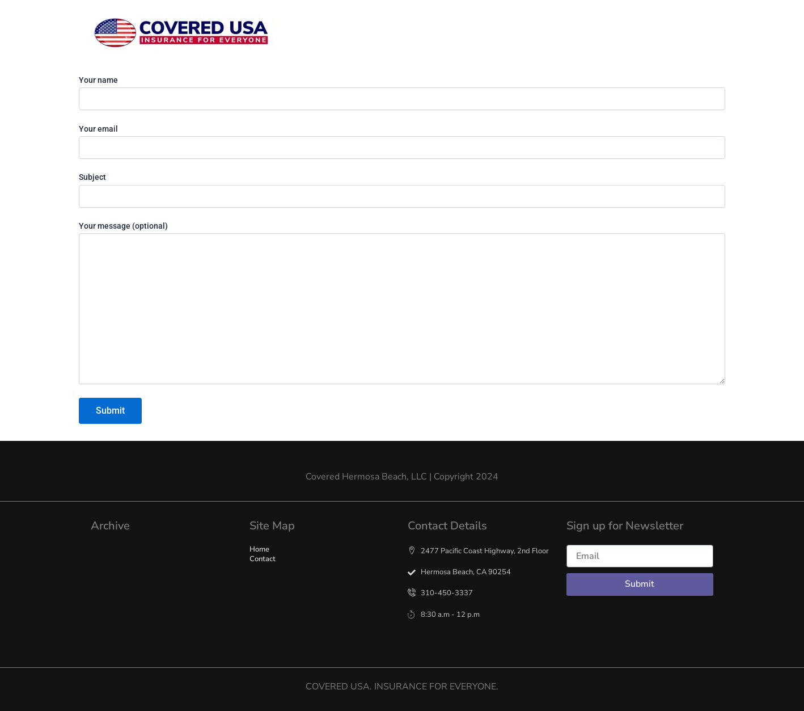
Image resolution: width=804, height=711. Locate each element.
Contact (564, 33)
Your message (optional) (402, 304)
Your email (402, 141)
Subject (402, 190)
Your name (402, 92)
